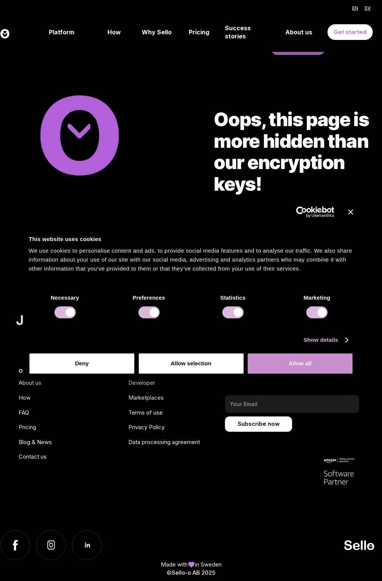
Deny (82, 363)
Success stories (238, 32)
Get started (350, 31)
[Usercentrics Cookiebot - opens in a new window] (301, 212)
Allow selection (190, 363)
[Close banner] (350, 212)
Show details (321, 340)
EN (355, 8)
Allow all (300, 363)
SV (367, 8)
